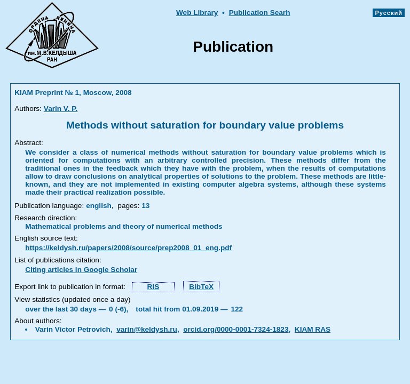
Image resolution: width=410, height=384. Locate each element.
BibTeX (201, 287)
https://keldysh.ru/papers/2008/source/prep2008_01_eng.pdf (128, 248)
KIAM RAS (312, 329)
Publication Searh (259, 13)
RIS (153, 287)
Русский (389, 13)
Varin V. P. (61, 109)
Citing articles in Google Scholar (81, 270)
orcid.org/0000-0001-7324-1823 (235, 329)
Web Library (197, 13)
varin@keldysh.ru (146, 329)
